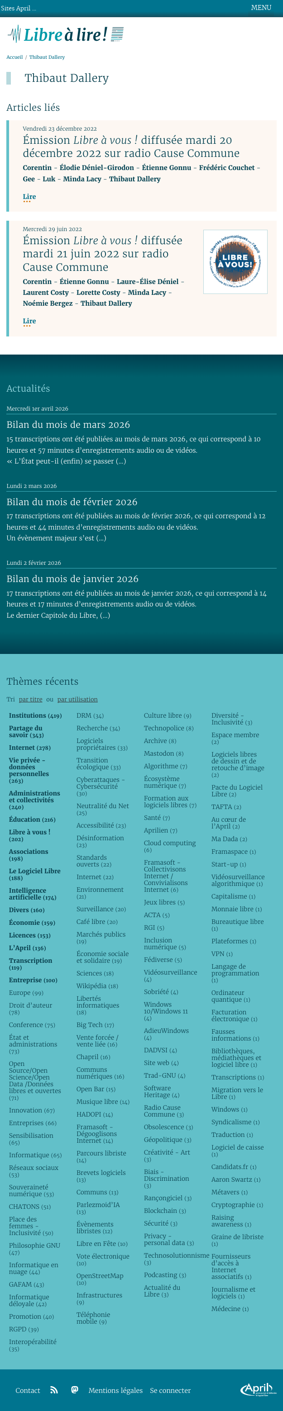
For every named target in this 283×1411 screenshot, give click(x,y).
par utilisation (78, 699)
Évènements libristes (95, 1227)
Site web (161, 1063)
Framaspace (233, 852)
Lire (29, 197)
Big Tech (95, 1025)
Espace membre (235, 738)
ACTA (157, 915)
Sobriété (161, 992)
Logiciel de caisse (237, 1150)
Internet (95, 877)
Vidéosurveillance (170, 975)
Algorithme (165, 766)
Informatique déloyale (29, 1300)
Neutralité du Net (103, 809)
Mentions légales (116, 1391)
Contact (28, 1391)
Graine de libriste (237, 1240)
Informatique (35, 1155)
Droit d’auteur (30, 1008)
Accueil (14, 57)
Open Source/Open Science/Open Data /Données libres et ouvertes (35, 1081)
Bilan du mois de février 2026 (72, 502)
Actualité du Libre (162, 1290)
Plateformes (233, 941)
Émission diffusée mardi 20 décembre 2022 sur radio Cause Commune (131, 146)
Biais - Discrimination (166, 1178)
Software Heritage (162, 1091)
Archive (160, 741)
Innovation (32, 1110)
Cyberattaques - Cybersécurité (101, 786)
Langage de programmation (235, 973)
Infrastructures (99, 1298)
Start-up (228, 864)
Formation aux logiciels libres (170, 801)
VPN (222, 954)
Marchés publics (101, 937)
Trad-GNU (165, 1075)
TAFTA (226, 807)
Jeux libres (164, 902)
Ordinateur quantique (230, 996)
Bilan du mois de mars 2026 (68, 425)
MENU (261, 8)
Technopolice (169, 728)
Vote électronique (103, 1259)
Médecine (230, 1309)
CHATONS (30, 1207)
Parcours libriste (101, 1156)
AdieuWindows (166, 1034)
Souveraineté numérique (31, 1190)
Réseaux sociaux (33, 1171)
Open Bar (96, 1089)
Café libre (97, 922)
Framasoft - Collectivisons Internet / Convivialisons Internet (166, 876)
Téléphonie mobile (93, 1318)
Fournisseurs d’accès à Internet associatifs (231, 1266)
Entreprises (33, 1123)
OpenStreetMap (100, 1279)
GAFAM (26, 1284)
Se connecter (170, 1391)
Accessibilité (101, 825)
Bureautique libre (237, 925)
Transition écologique (99, 763)
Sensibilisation (31, 1139)
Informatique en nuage (33, 1268)
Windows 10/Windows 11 (166, 1011)
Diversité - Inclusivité (231, 718)
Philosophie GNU (34, 1248)
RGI (154, 927)
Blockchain (165, 1211)
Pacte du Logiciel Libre (237, 790)
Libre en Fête (102, 1244)
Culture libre (168, 715)
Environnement (100, 892)
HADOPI (95, 1114)
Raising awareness (231, 1220)
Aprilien (160, 830)
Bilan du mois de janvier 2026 (72, 579)
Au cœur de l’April (228, 822)
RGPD (24, 1329)
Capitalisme (233, 896)
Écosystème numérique (165, 782)
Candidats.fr (234, 1167)
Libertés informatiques (98, 1005)
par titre (31, 699)
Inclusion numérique (165, 943)
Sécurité (160, 1223)
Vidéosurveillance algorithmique (238, 880)
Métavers (229, 1192)
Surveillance (101, 909)
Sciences (95, 973)
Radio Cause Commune (164, 1110)
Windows (229, 1109)
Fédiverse (163, 960)
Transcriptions (237, 1077)
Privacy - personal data (169, 1239)
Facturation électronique (234, 1015)
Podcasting (165, 1275)
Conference (32, 1025)
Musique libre (103, 1102)
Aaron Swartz (236, 1179)
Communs (98, 1192)
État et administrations (33, 1044)
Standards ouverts (94, 860)
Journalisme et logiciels (233, 1292)
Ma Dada (229, 839)
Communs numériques (101, 1072)
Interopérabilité (33, 1345)
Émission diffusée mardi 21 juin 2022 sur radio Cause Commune (102, 254)
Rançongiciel (168, 1198)
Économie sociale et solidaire (103, 957)
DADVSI (160, 1050)
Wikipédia (97, 986)
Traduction (232, 1135)
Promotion (31, 1316)
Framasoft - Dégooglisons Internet (97, 1134)
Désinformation (100, 841)
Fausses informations (235, 1034)
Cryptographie (237, 1205)
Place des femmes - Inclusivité (31, 1226)
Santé (157, 818)
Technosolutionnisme (170, 1258)
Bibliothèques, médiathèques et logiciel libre (236, 1058)
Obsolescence (168, 1127)
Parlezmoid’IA (98, 1208)
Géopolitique (168, 1140)
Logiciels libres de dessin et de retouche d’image (237, 764)
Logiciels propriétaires (102, 744)
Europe (26, 993)
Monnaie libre (236, 909)
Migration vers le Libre (237, 1093)
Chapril (93, 1057)
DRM (90, 715)
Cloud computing (170, 846)
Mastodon (164, 753)
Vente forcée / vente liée (98, 1040)
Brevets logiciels (101, 1176)
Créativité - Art (167, 1155)
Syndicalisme (235, 1122)
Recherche (98, 728)
